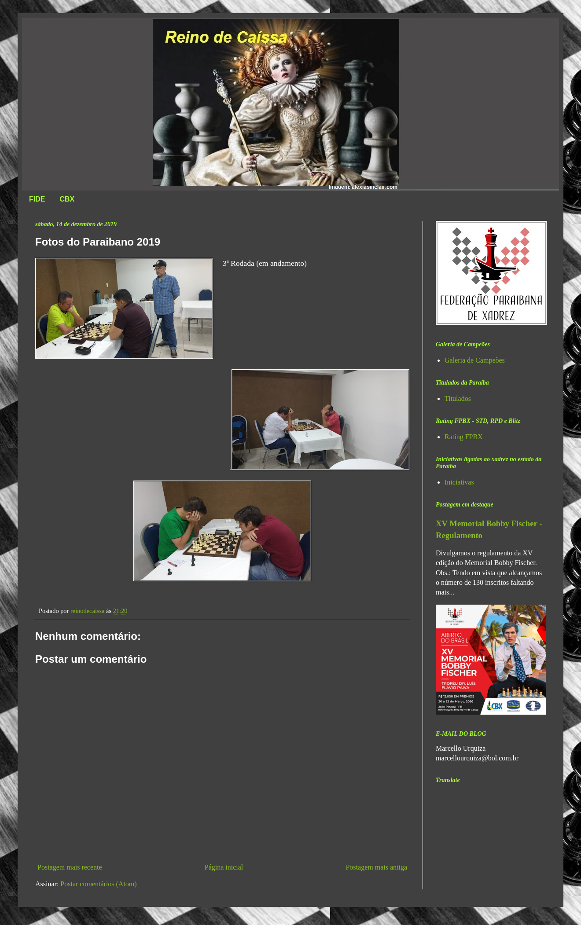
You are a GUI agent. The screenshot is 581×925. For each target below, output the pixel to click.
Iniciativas (459, 482)
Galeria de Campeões (475, 360)
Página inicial (224, 867)
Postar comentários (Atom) (98, 884)
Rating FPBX (464, 436)
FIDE (37, 199)
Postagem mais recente (69, 867)
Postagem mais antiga (376, 867)
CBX (66, 199)
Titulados (458, 398)
